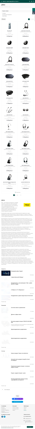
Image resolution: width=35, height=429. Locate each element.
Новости (25, 397)
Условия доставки (16, 398)
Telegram (4, 406)
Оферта (14, 399)
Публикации (26, 395)
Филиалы (3, 397)
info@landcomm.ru (28, 408)
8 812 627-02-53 (28, 406)
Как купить (15, 395)
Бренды (25, 399)
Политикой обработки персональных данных (7, 427)
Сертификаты (3, 398)
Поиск (17, 385)
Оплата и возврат (15, 397)
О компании (3, 395)
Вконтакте (2, 406)
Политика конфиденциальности (5, 401)
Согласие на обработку (5, 399)
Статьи (25, 398)
